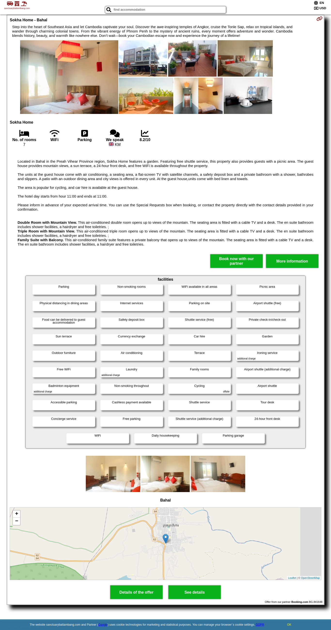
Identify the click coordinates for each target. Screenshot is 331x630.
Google (103, 624)
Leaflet (292, 577)
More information (292, 261)
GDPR (260, 624)
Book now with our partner (236, 261)
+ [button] (16, 514)
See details (194, 592)
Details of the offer (136, 592)
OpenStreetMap (310, 577)
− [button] (16, 521)
